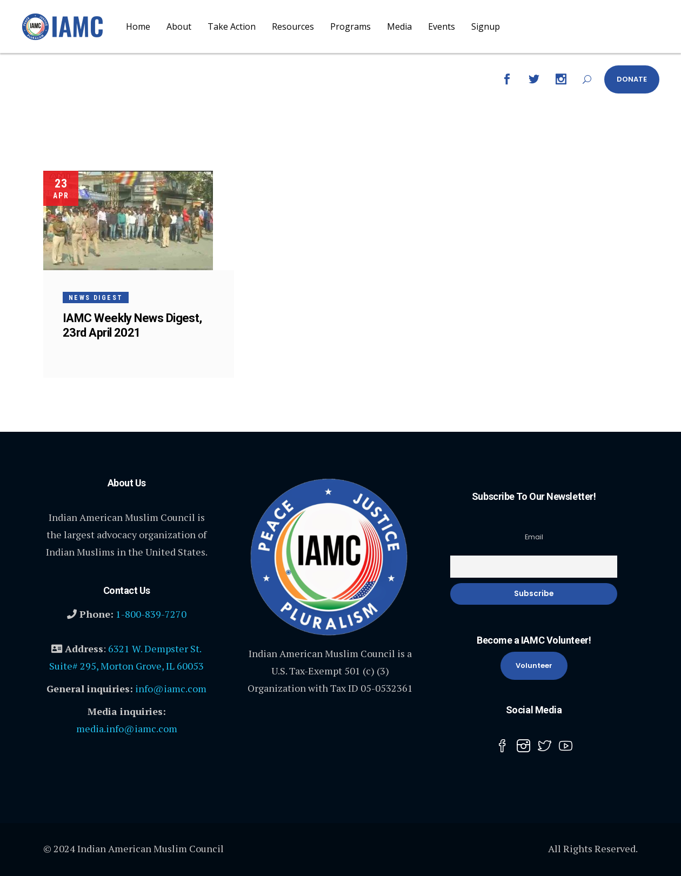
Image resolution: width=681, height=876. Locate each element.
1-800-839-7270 (151, 613)
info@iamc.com (170, 688)
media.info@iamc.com (126, 728)
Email (534, 536)
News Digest (96, 298)
